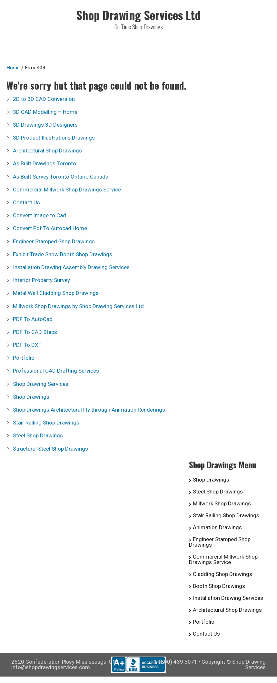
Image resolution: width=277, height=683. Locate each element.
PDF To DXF (27, 345)
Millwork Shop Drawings (222, 503)
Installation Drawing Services (228, 598)
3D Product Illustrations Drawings (54, 137)
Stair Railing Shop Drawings (46, 422)
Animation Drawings (217, 527)
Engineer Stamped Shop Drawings (54, 241)
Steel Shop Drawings (38, 435)
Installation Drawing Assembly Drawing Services (71, 267)
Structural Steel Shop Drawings (50, 448)
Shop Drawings (31, 397)
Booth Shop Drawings (219, 586)
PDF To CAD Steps (35, 332)
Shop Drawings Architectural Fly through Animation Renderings (89, 409)
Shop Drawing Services (40, 384)
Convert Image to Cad (39, 215)
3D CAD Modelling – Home (45, 112)
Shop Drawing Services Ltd (138, 14)
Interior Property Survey (41, 280)
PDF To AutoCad (33, 319)
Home (13, 68)
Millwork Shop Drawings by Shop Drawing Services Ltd (78, 306)
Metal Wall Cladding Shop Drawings (56, 293)
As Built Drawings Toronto (44, 163)
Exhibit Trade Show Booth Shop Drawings (62, 254)
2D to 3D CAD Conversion (44, 99)
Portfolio (24, 358)
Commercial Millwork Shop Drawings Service (67, 189)
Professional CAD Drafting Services (56, 370)
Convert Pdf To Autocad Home (50, 228)
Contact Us (26, 202)
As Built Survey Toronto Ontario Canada (60, 176)
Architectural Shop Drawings (47, 150)
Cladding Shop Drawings (222, 574)
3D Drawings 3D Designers (45, 125)
